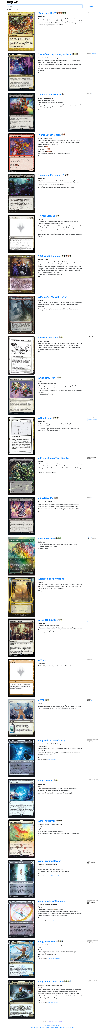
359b (91, 740)
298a (87, 941)
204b (97, 739)
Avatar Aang (51, 920)
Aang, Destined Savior (49, 861)
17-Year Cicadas (47, 216)
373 (91, 497)
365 (91, 93)
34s (87, 621)
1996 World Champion (50, 256)
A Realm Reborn (46, 538)
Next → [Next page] (61, 1021)
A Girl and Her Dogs (48, 337)
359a (91, 941)
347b (89, 740)
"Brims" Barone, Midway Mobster (55, 54)
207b (97, 900)
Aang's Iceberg (46, 780)
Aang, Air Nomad (47, 820)
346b (89, 861)
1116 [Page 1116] (58, 1021)
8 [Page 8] (52, 1021)
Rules (54, 1025)
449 (93, 53)
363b (89, 901)
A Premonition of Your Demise (53, 458)
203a (97, 980)
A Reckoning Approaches (51, 578)
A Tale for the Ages (48, 620)
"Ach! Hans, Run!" (47, 13)
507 (95, 53)
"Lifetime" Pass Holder (50, 94)
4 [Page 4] (48, 1021)
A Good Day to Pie (47, 377)
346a (89, 981)
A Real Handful (46, 498)
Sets (32, 1027)
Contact (58, 1025)
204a (97, 940)
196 (92, 538)
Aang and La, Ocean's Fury (51, 740)
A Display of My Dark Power (52, 297)
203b (97, 860)
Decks (57, 1027)
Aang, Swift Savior (52, 759)
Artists (36, 1027)
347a (89, 941)
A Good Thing (45, 418)
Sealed (47, 1027)
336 (97, 779)
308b (87, 901)
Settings (72, 1027)
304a (87, 981)
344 (94, 538)
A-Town (42, 660)
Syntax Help (47, 1025)
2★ (91, 700)
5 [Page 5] (49, 1021)
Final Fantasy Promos (90, 537)
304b (87, 861)
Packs (52, 1027)
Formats (41, 1027)
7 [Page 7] (51, 1021)
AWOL (41, 700)
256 (92, 53)
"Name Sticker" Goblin (49, 134)
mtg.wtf (12, 2)
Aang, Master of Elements (51, 901)
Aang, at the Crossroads (53, 875)
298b (87, 740)
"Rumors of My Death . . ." (51, 175)
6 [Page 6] (50, 1021)
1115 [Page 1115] (56, 1021)
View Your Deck (64, 1027)
